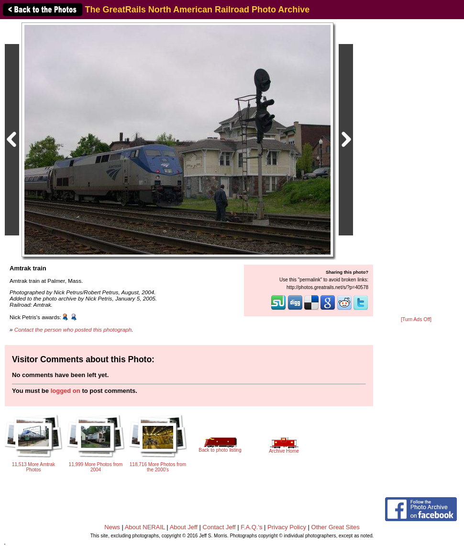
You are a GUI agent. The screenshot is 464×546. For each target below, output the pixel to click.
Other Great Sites (335, 527)
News (112, 527)
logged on (65, 390)
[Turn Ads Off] (416, 319)
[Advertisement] (416, 168)
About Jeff (184, 527)
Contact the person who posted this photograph (73, 329)
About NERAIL (145, 527)
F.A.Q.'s (251, 527)
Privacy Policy (286, 527)
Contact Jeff (219, 527)
